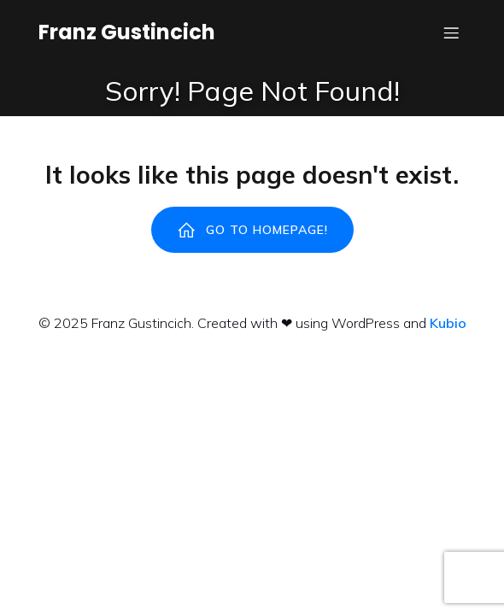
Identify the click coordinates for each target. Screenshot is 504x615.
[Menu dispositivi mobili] (451, 32)
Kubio (448, 322)
